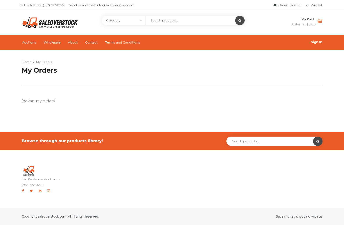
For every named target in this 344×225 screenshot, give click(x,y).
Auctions (29, 42)
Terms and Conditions (122, 42)
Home (27, 62)
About (73, 42)
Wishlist (314, 5)
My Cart (308, 19)
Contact (91, 42)
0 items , (304, 24)
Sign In (316, 42)
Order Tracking (287, 5)
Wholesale (52, 42)
